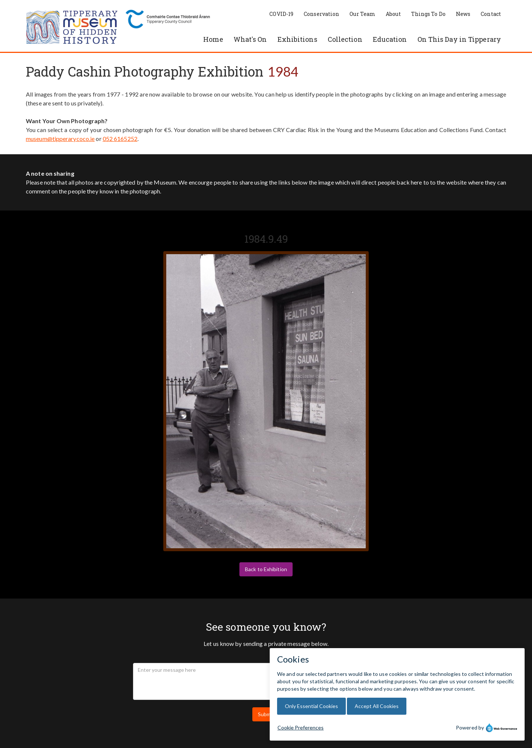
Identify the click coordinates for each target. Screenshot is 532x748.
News (463, 13)
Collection (345, 39)
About (393, 13)
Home (213, 39)
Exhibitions (297, 39)
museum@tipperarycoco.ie (60, 138)
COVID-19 (281, 13)
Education (390, 39)
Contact (491, 13)
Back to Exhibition (266, 569)
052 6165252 (120, 138)
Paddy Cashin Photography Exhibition (145, 71)
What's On (250, 39)
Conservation (321, 13)
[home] (72, 27)
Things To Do (428, 13)
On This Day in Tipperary (459, 39)
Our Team (362, 13)
